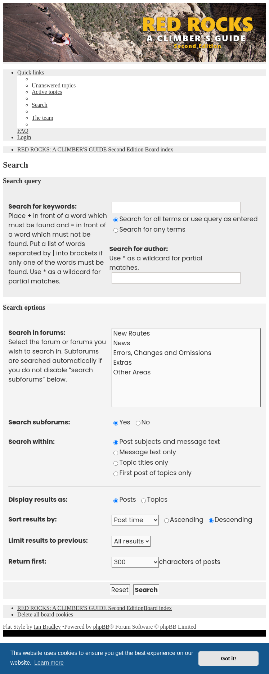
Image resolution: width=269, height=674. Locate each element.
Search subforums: (39, 422)
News (186, 343)
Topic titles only (140, 462)
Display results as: (37, 499)
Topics (154, 499)
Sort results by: (32, 519)
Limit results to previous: (48, 540)
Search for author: (138, 249)
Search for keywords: (42, 206)
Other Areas (186, 372)
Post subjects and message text (166, 441)
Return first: (27, 561)
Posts (124, 499)
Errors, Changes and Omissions (186, 353)
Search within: (31, 441)
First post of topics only (152, 473)
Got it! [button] (228, 658)
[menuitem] (54, 85)
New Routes (186, 333)
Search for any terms (149, 229)
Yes (121, 422)
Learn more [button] (49, 663)
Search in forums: (37, 332)
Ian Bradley (47, 627)
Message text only (144, 452)
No (143, 422)
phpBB (101, 627)
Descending (230, 519)
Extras (186, 363)
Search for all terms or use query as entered (185, 219)
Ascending (183, 519)
